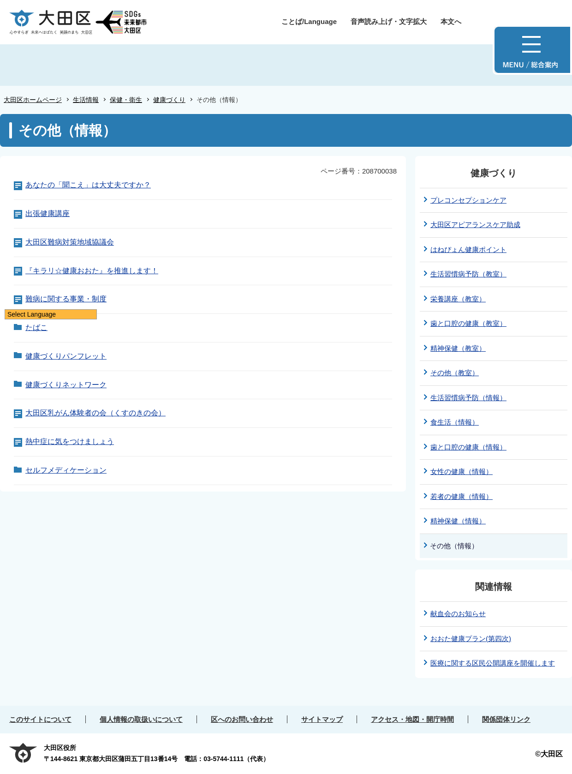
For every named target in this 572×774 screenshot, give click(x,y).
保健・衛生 (126, 99)
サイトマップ (322, 719)
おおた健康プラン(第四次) (470, 638)
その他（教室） (454, 373)
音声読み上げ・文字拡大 (389, 21)
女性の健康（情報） (461, 471)
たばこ (36, 327)
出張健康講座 (47, 213)
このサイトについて (40, 719)
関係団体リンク (506, 719)
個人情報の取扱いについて (141, 719)
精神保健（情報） (458, 521)
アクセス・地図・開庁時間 (412, 719)
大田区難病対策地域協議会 (69, 242)
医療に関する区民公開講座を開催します (492, 663)
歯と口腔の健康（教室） (468, 323)
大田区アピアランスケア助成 (475, 224)
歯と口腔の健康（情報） (468, 447)
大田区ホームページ (33, 99)
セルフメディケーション (66, 470)
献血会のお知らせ (458, 614)
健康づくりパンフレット (66, 356)
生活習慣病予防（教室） (468, 274)
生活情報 (86, 99)
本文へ (451, 21)
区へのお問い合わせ (242, 719)
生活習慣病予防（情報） (468, 398)
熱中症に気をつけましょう (69, 441)
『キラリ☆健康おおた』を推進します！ (91, 271)
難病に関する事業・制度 (66, 299)
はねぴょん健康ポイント (468, 249)
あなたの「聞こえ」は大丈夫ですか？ (88, 185)
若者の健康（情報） (461, 496)
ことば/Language (309, 21)
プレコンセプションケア (468, 200)
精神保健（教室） (458, 348)
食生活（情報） (454, 422)
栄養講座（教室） (458, 299)
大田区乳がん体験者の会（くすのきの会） (95, 413)
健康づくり (169, 99)
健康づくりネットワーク (66, 385)
